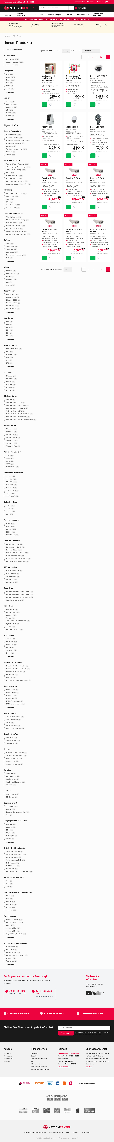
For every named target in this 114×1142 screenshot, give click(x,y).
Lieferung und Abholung (39, 1059)
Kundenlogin (8, 1053)
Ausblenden (85, 19)
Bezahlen (34, 1056)
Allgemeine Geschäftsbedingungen (35, 1132)
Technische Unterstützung (40, 1069)
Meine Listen (8, 1056)
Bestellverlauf (8, 1059)
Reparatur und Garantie (39, 1067)
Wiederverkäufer (36, 1064)
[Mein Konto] (99, 8)
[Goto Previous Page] (83, 57)
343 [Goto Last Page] (102, 57)
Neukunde (7, 1061)
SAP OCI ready (85, 1132)
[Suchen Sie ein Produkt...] (56, 8)
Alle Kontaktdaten (64, 1067)
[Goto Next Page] (108, 57)
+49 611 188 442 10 (32, 2)
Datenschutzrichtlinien (55, 1132)
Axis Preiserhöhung (71, 19)
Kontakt (100, 2)
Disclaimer (75, 1132)
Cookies (67, 1132)
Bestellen (34, 1053)
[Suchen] (71, 8)
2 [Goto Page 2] (93, 57)
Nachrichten (80, 2)
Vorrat (33, 1061)
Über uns (90, 2)
